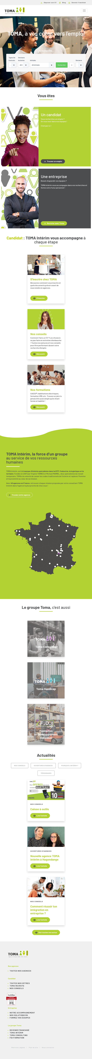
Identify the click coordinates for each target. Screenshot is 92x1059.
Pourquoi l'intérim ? (69, 765)
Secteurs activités (21, 59)
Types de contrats (12, 59)
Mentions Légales (18, 1047)
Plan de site (33, 1047)
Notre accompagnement (22, 1013)
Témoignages (46, 773)
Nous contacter (48, 1047)
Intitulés (33, 60)
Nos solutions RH (19, 1015)
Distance (79, 60)
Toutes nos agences (20, 971)
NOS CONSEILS (17, 988)
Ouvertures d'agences (43, 765)
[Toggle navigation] (84, 10)
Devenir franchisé (77, 2)
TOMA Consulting (19, 1035)
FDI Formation (17, 1038)
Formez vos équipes (20, 1018)
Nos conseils (19, 765)
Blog (62, 2)
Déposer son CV (48, 2)
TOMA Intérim (16, 1033)
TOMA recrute (17, 986)
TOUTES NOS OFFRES (20, 983)
